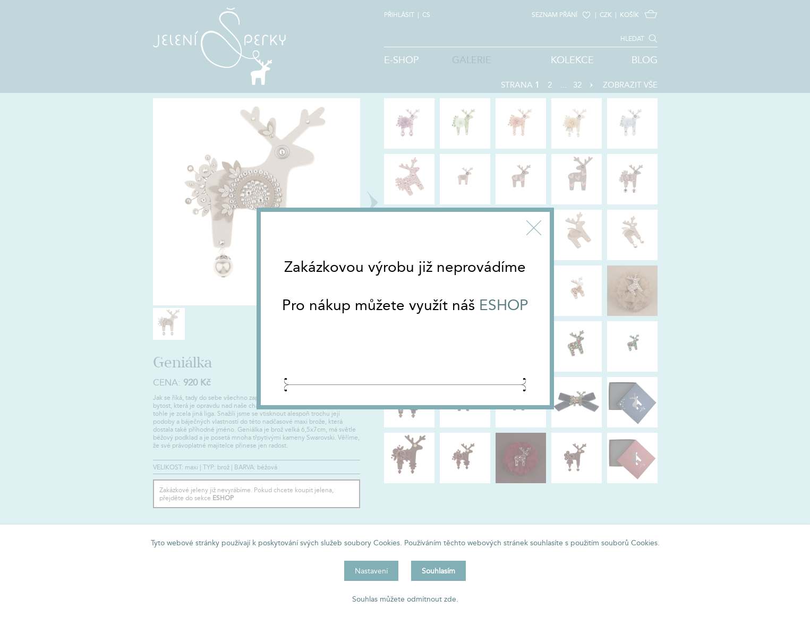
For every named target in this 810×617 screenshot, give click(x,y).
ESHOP (503, 304)
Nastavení (371, 571)
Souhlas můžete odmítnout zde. (405, 599)
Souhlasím (438, 571)
